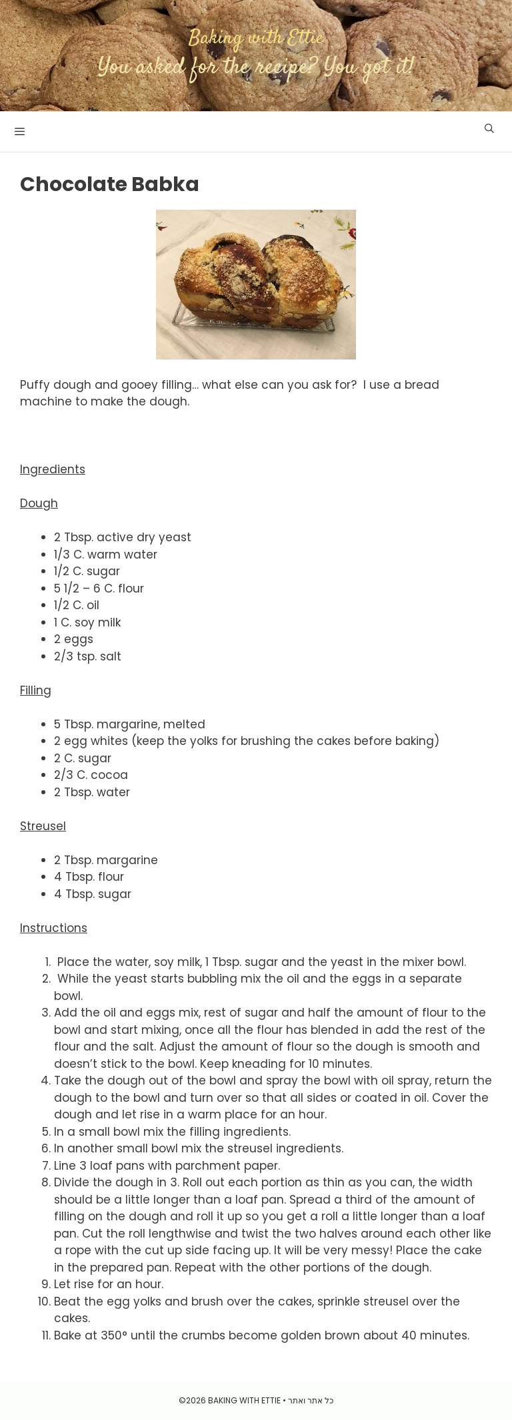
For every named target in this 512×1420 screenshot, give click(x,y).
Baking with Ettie (256, 38)
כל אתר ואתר (310, 1400)
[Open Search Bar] (489, 128)
